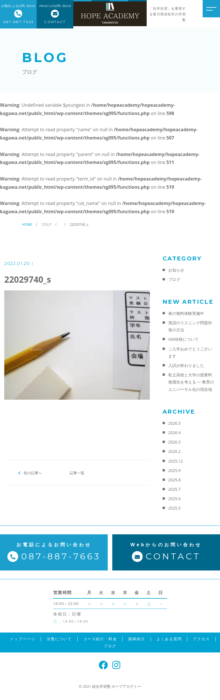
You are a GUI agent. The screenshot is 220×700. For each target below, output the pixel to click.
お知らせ (176, 270)
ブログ (174, 279)
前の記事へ (32, 472)
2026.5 (174, 423)
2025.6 (174, 498)
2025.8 (174, 480)
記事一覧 (77, 472)
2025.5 (174, 508)
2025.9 (174, 470)
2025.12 (175, 461)
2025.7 (174, 489)
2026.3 (174, 442)
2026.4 (174, 432)
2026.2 (174, 451)
